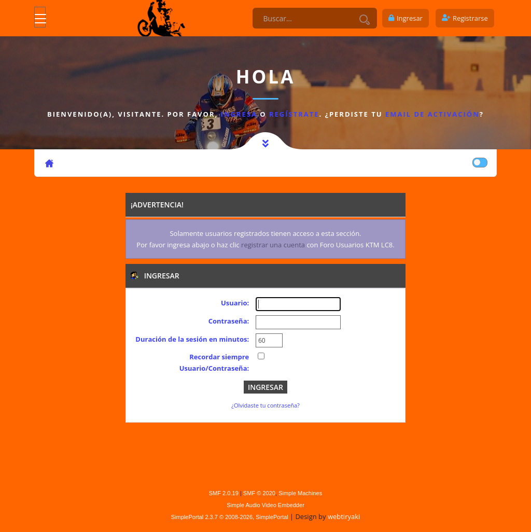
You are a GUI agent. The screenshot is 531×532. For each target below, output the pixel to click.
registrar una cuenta (273, 244)
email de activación (432, 114)
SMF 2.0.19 (224, 493)
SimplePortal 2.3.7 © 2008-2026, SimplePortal (229, 517)
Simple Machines (300, 493)
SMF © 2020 (259, 493)
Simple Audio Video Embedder (265, 505)
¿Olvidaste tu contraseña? (265, 405)
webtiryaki (344, 516)
